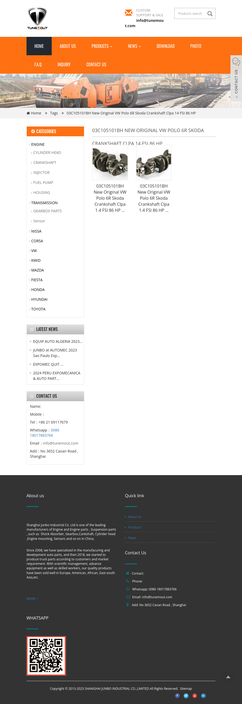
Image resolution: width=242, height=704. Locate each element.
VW (34, 250)
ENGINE (38, 144)
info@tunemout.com (60, 443)
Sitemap (186, 688)
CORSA (37, 240)
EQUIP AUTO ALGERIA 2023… (57, 341)
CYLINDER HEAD (47, 152)
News (134, 46)
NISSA (36, 231)
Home (39, 46)
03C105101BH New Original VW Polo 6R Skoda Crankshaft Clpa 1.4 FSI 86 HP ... (110, 198)
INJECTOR (41, 172)
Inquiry (64, 64)
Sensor (39, 220)
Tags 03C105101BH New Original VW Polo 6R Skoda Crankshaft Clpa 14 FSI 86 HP (123, 112)
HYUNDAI (39, 299)
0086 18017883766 (44, 433)
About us (68, 46)
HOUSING (41, 192)
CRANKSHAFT (44, 162)
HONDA (38, 289)
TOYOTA (38, 308)
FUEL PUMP (43, 182)
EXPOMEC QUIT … (48, 364)
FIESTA (37, 279)
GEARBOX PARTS (47, 210)
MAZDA (37, 270)
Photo (195, 46)
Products (102, 46)
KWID (36, 260)
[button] (111, 46)
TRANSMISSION (44, 202)
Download (166, 46)
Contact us (96, 64)
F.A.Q (38, 64)
